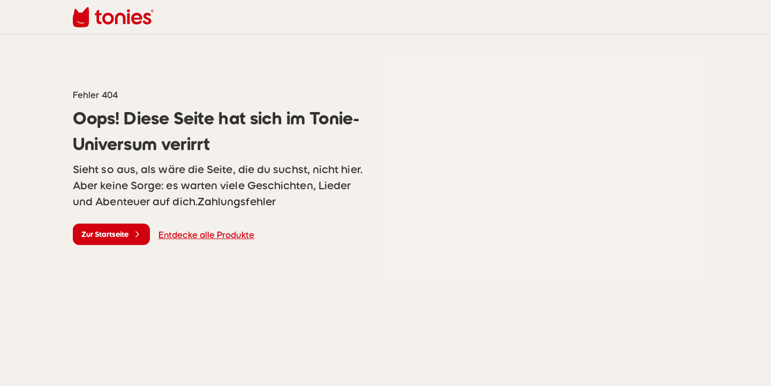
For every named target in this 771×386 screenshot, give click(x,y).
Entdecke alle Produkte (206, 235)
